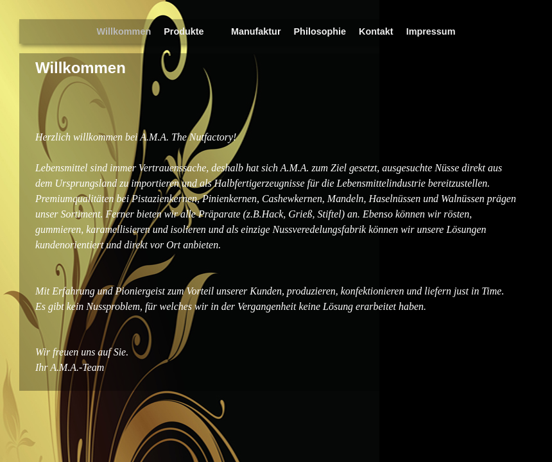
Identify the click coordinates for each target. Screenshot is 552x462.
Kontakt (376, 31)
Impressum (431, 31)
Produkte (186, 35)
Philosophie (320, 31)
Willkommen (124, 31)
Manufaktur (256, 31)
